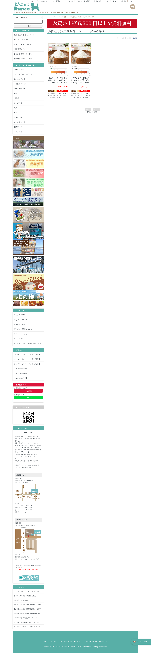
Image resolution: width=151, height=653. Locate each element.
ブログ (70, 1)
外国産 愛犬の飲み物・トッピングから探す (82, 17)
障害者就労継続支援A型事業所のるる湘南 (28, 605)
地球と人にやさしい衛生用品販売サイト (28, 596)
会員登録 (122, 1)
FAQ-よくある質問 (83, 1)
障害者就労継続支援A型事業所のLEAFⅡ (28, 613)
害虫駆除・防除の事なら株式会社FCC (28, 622)
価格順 (128, 38)
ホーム (29, 1)
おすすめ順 (120, 38)
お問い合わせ (97, 1)
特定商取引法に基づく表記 (72, 641)
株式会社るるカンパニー (28, 600)
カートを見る (110, 1)
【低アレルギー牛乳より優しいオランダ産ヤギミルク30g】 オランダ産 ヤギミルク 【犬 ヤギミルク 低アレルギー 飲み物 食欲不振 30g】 (80, 83)
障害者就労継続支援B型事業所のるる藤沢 (28, 609)
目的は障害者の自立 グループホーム (28, 618)
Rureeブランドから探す (61, 17)
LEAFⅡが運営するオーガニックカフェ (28, 591)
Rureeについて (41, 1)
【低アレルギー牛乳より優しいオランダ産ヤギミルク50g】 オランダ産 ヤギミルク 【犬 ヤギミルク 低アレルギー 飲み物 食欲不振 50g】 (58, 83)
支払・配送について (57, 1)
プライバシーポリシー (90, 641)
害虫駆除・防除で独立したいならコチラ (28, 627)
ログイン (133, 1)
